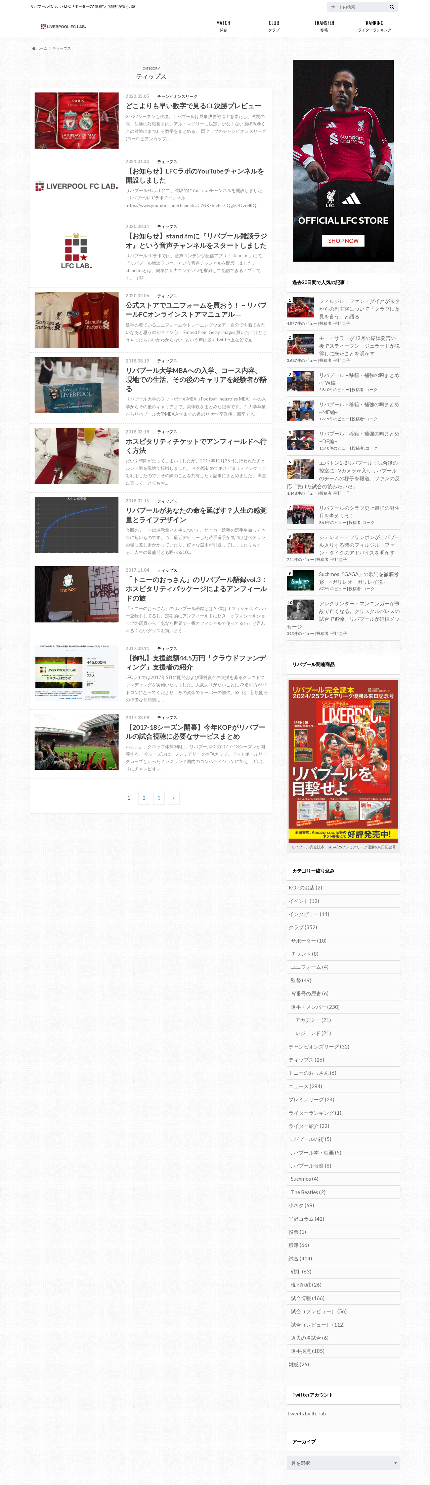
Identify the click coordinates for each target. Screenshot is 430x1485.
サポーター (307, 913)
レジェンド (311, 1000)
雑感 (297, 1311)
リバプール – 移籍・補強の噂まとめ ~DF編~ (356, 430)
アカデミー (311, 987)
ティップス (304, 1025)
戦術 (300, 1224)
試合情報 (306, 1249)
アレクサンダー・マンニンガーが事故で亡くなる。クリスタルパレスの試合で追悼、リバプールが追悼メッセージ (359, 596)
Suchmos (304, 1137)
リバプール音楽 (308, 1124)
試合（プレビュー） (316, 1261)
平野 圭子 (341, 322)
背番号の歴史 (308, 962)
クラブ (274, 24)
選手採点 (306, 1298)
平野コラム (304, 1174)
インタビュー (307, 888)
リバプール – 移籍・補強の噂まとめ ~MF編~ (356, 402)
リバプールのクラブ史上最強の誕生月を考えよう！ (359, 501)
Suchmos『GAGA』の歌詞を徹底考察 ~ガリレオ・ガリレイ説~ (359, 564)
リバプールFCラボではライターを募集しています (138, 1468)
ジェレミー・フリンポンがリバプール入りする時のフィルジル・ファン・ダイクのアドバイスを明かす (359, 533)
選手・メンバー (313, 975)
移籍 (324, 24)
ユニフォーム (308, 938)
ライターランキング (374, 24)
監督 (300, 950)
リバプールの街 (308, 1099)
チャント (303, 925)
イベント (302, 875)
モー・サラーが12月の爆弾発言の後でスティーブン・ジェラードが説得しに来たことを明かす (359, 343)
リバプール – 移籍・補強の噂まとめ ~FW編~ (356, 374)
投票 (296, 1186)
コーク (372, 385)
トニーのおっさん (310, 1037)
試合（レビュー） (315, 1274)
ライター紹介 (307, 1087)
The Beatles (307, 1149)
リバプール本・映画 (312, 1112)
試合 (223, 24)
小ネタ (299, 1162)
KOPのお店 (303, 863)
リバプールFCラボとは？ (54, 1468)
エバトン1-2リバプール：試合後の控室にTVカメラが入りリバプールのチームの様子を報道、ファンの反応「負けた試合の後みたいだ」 (343, 466)
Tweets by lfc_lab (305, 1359)
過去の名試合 (308, 1286)
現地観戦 (305, 1236)
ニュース (303, 1050)
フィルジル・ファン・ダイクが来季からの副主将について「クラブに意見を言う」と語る (359, 308)
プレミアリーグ (309, 1062)
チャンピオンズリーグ (316, 1012)
